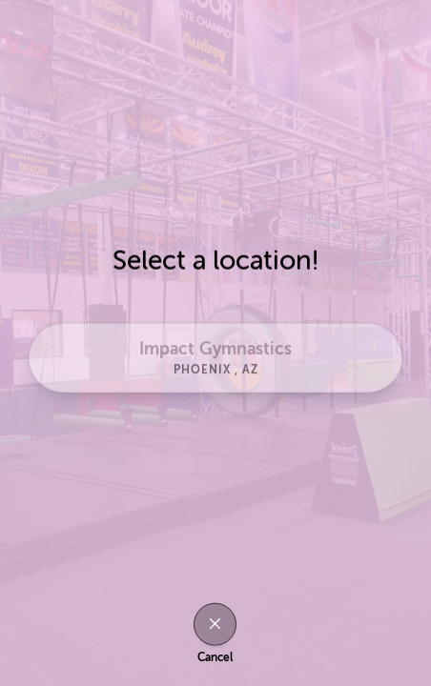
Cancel (215, 657)
